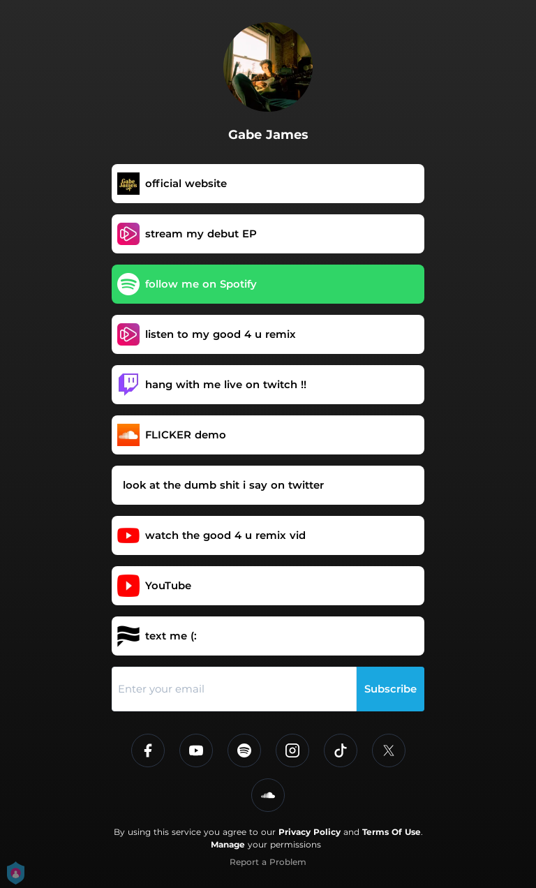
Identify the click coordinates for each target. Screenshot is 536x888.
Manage (228, 844)
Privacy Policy (309, 832)
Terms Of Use (391, 832)
